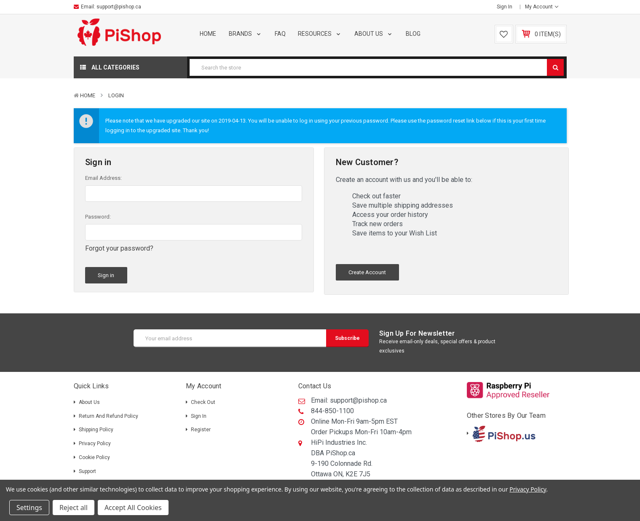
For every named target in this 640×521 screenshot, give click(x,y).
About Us (373, 33)
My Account (541, 7)
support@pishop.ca (118, 7)
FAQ (280, 33)
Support (87, 471)
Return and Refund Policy (108, 416)
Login (116, 95)
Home (208, 33)
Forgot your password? (119, 248)
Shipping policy (96, 430)
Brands (245, 33)
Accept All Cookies (133, 507)
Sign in (504, 7)
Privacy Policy (95, 443)
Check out (203, 402)
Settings (29, 507)
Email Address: (103, 178)
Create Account (367, 272)
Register (201, 430)
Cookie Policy (94, 457)
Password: (98, 217)
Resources (320, 33)
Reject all (73, 507)
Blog (413, 33)
